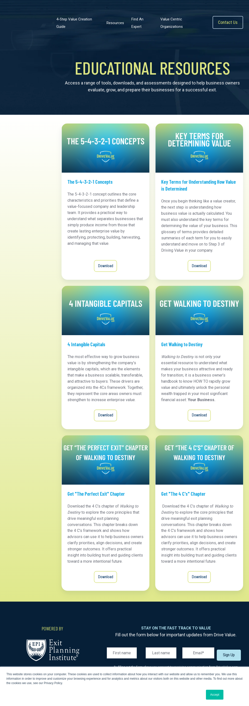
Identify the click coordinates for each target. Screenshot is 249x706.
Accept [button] (214, 694)
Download (105, 265)
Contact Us (228, 22)
